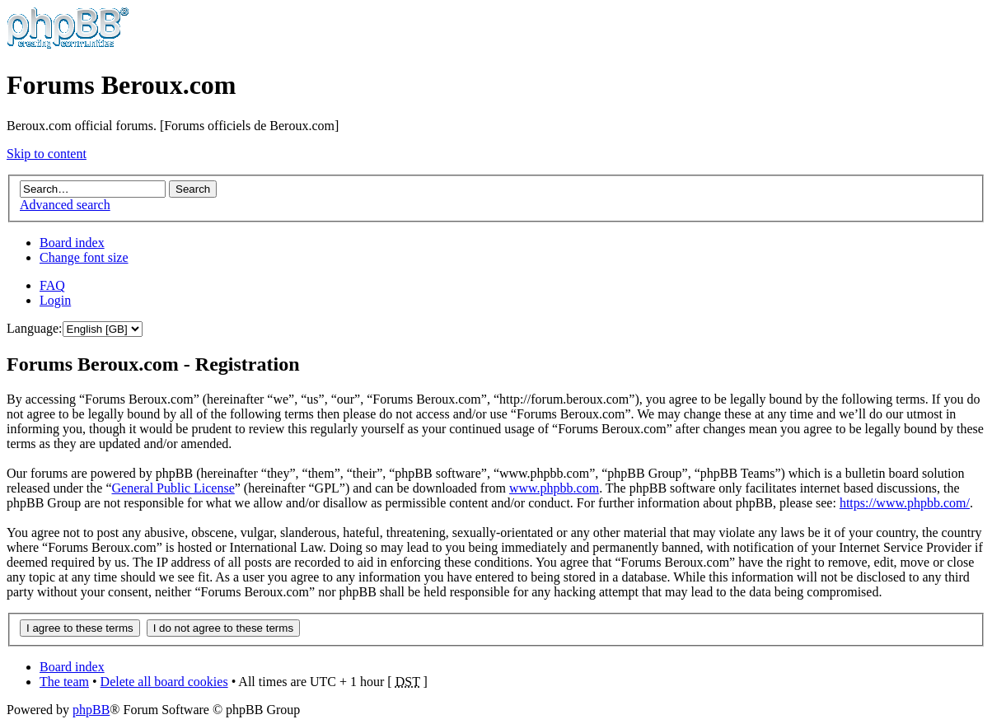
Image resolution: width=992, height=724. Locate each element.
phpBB (91, 710)
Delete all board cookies (164, 682)
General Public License (172, 488)
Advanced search (65, 205)
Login (55, 300)
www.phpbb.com (554, 488)
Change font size (84, 257)
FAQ (52, 285)
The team (64, 682)
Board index (72, 243)
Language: (35, 328)
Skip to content (47, 154)
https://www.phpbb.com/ (905, 503)
